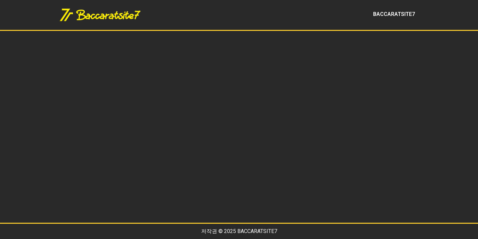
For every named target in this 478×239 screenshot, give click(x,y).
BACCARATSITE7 (394, 14)
